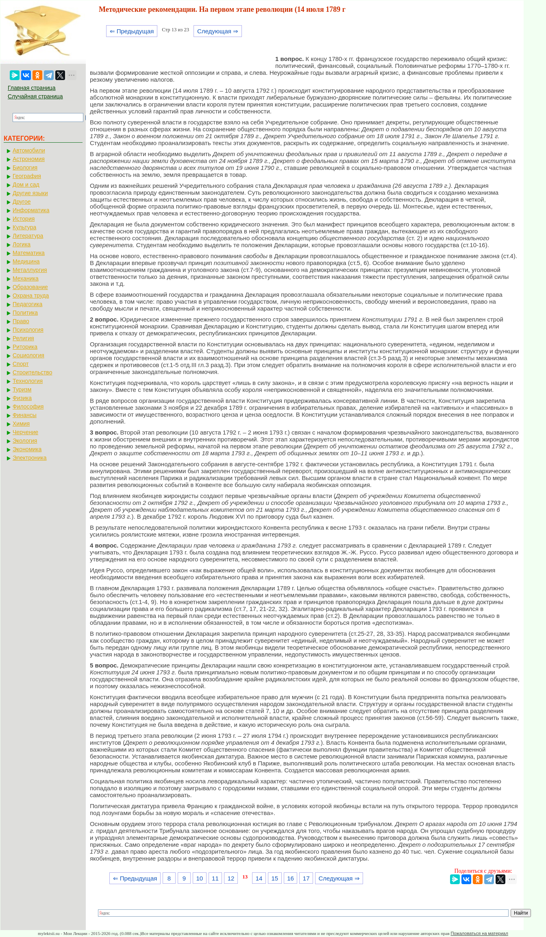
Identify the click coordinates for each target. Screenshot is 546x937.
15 (274, 878)
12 (231, 878)
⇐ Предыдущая (132, 31)
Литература (28, 236)
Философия (28, 406)
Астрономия (29, 159)
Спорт (20, 364)
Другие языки (30, 193)
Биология (25, 167)
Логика (21, 244)
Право (21, 321)
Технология (28, 381)
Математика (29, 253)
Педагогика (27, 304)
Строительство (32, 372)
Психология (28, 329)
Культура (24, 227)
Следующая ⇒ (217, 31)
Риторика (25, 346)
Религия (23, 338)
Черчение (25, 432)
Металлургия (30, 270)
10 (199, 878)
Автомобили (29, 150)
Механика (26, 278)
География (27, 176)
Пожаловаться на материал (479, 933)
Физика (22, 398)
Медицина (26, 261)
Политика (25, 312)
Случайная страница (35, 96)
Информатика (31, 210)
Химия (21, 423)
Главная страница (32, 88)
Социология (28, 355)
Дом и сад (26, 184)
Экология (25, 440)
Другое (21, 201)
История (24, 218)
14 (259, 878)
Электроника (30, 457)
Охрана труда (31, 295)
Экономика (27, 449)
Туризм (22, 389)
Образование (30, 287)
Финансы (25, 415)
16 (290, 878)
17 (306, 878)
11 (215, 878)
